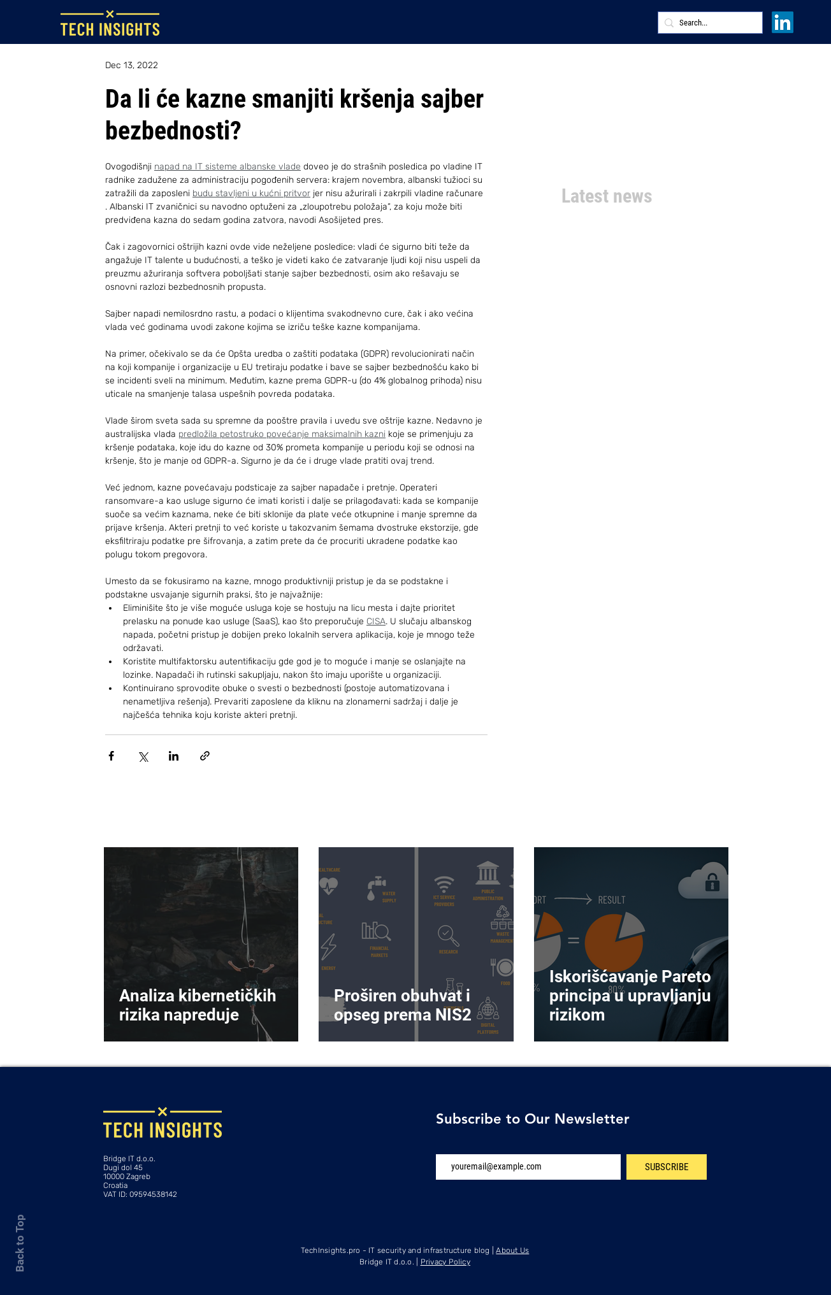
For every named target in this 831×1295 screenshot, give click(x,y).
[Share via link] (205, 756)
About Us (512, 1250)
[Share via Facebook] (111, 756)
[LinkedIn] (782, 22)
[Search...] (707, 23)
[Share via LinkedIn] (174, 756)
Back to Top (19, 1243)
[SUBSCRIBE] (666, 1167)
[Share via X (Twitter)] (142, 756)
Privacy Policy (445, 1261)
